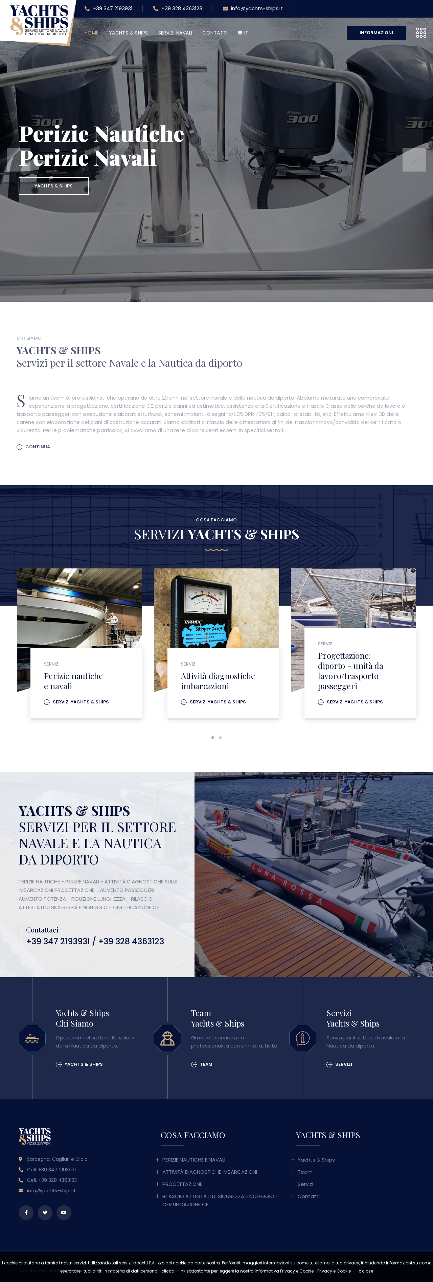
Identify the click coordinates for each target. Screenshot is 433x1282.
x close (366, 1271)
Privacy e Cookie (334, 1271)
